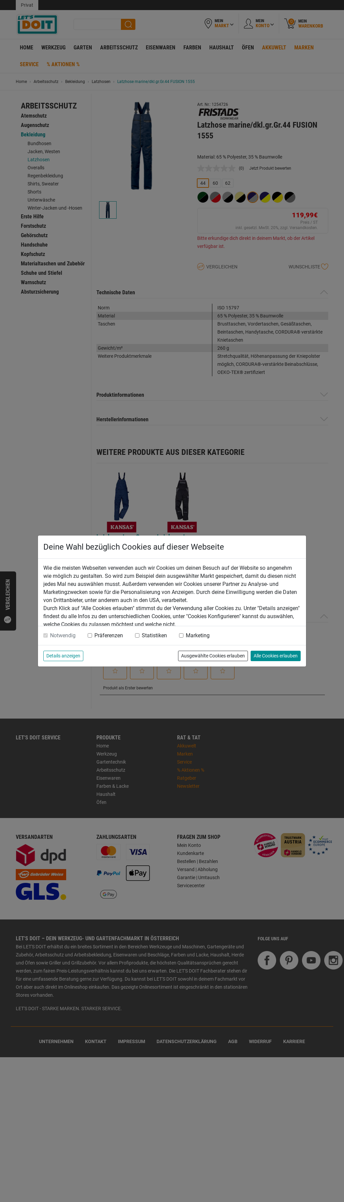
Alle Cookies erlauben (276, 655)
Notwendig (63, 635)
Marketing (198, 635)
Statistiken (154, 635)
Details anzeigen (63, 655)
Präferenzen (108, 635)
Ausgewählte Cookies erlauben (213, 655)
